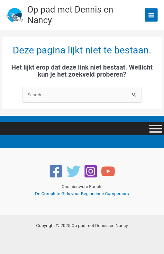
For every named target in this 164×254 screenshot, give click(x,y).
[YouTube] (108, 171)
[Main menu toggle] (151, 15)
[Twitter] (73, 171)
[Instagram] (90, 171)
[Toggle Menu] (155, 129)
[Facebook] (56, 171)
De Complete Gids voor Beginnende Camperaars (82, 193)
